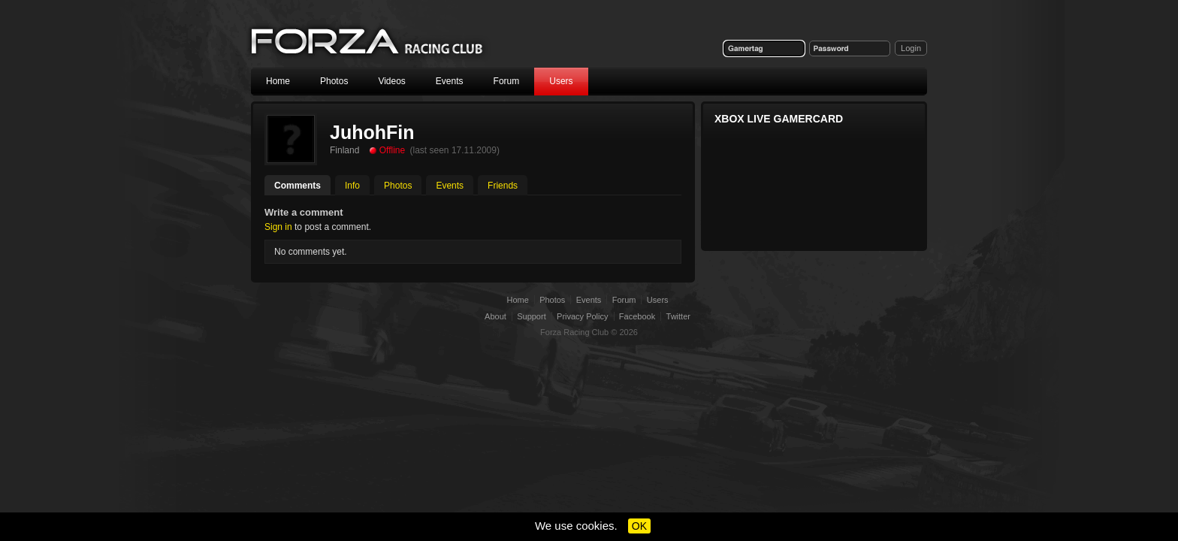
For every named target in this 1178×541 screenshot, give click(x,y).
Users (560, 81)
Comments (297, 185)
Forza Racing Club (368, 42)
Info (352, 185)
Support (531, 316)
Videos (391, 81)
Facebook (637, 316)
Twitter (678, 316)
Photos (334, 81)
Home (278, 81)
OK (639, 526)
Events (450, 81)
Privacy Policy (582, 316)
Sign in (278, 227)
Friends (503, 185)
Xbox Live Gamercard (778, 119)
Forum (507, 81)
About (495, 316)
